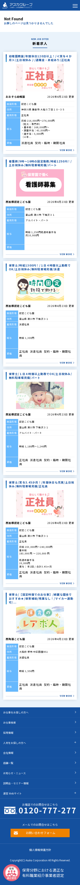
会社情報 (8, 752)
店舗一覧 (8, 763)
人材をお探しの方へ (14, 743)
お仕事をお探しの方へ (15, 712)
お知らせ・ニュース (14, 773)
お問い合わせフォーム (40, 833)
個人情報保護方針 (40, 850)
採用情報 (8, 732)
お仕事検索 (9, 722)
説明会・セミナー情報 (15, 783)
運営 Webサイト (12, 793)
